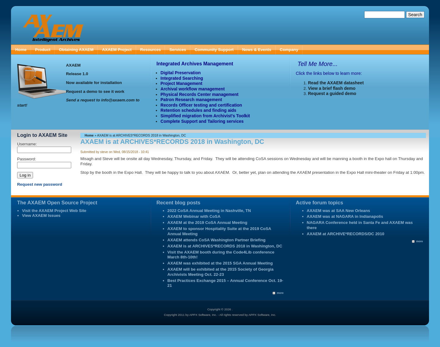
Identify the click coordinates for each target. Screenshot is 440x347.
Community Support (214, 49)
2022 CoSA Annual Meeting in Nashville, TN (209, 210)
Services (177, 49)
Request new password (39, 184)
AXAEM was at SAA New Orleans (338, 210)
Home (21, 49)
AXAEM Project (117, 49)
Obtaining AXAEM (76, 49)
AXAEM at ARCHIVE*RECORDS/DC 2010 (345, 234)
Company (289, 49)
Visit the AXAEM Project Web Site (54, 210)
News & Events (256, 49)
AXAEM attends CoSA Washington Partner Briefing (216, 240)
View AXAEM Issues (41, 215)
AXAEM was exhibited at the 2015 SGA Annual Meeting (220, 263)
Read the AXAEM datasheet (336, 82)
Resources (150, 49)
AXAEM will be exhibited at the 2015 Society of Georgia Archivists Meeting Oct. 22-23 (220, 272)
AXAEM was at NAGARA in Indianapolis (345, 216)
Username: (27, 144)
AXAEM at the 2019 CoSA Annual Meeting (207, 222)
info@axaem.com (118, 100)
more (280, 292)
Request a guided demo (332, 93)
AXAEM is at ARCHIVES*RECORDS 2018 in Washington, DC (224, 246)
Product (42, 49)
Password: (26, 159)
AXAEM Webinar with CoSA (194, 216)
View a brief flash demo (331, 88)
